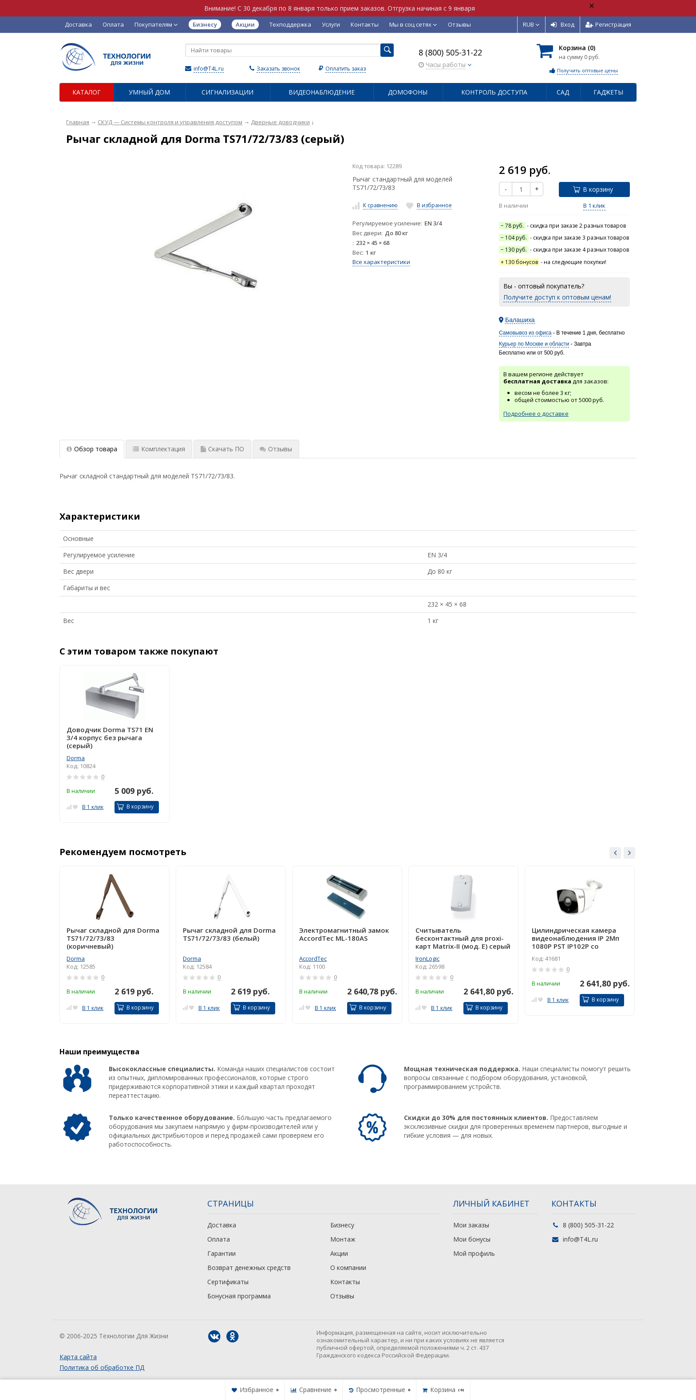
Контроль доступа (494, 92)
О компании (348, 1267)
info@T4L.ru (209, 68)
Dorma (76, 758)
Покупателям (156, 24)
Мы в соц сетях (413, 24)
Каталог (86, 92)
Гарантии (221, 1253)
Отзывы (459, 24)
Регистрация (608, 24)
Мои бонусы (471, 1239)
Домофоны (407, 92)
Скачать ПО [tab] (222, 449)
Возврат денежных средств (249, 1267)
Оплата (113, 24)
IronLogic (427, 958)
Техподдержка (290, 24)
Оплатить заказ (345, 68)
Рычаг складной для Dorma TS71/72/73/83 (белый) (229, 934)
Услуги (331, 24)
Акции (339, 1253)
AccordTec (313, 958)
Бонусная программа (239, 1296)
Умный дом (149, 92)
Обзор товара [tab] (92, 449)
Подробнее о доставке (536, 414)
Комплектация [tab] (159, 449)
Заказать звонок (278, 68)
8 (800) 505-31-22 (450, 52)
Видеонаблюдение (322, 92)
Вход (562, 24)
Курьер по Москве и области (534, 344)
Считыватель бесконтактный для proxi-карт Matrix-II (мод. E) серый (462, 938)
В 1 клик (594, 205)
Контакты (365, 24)
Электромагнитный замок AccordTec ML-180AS (344, 934)
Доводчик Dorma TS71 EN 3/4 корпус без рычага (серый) (110, 737)
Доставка (78, 24)
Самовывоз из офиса (525, 333)
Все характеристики (381, 262)
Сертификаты (228, 1282)
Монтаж (343, 1239)
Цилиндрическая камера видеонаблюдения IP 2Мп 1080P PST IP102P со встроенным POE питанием (578, 938)
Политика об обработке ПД (101, 1367)
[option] (114, 744)
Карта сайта (78, 1357)
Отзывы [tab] (276, 449)
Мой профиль (474, 1253)
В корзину (593, 189)
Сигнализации (227, 92)
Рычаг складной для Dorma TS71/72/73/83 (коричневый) (113, 938)
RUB (531, 24)
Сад (563, 92)
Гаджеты (608, 92)
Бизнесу (342, 1225)
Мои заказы (471, 1225)
